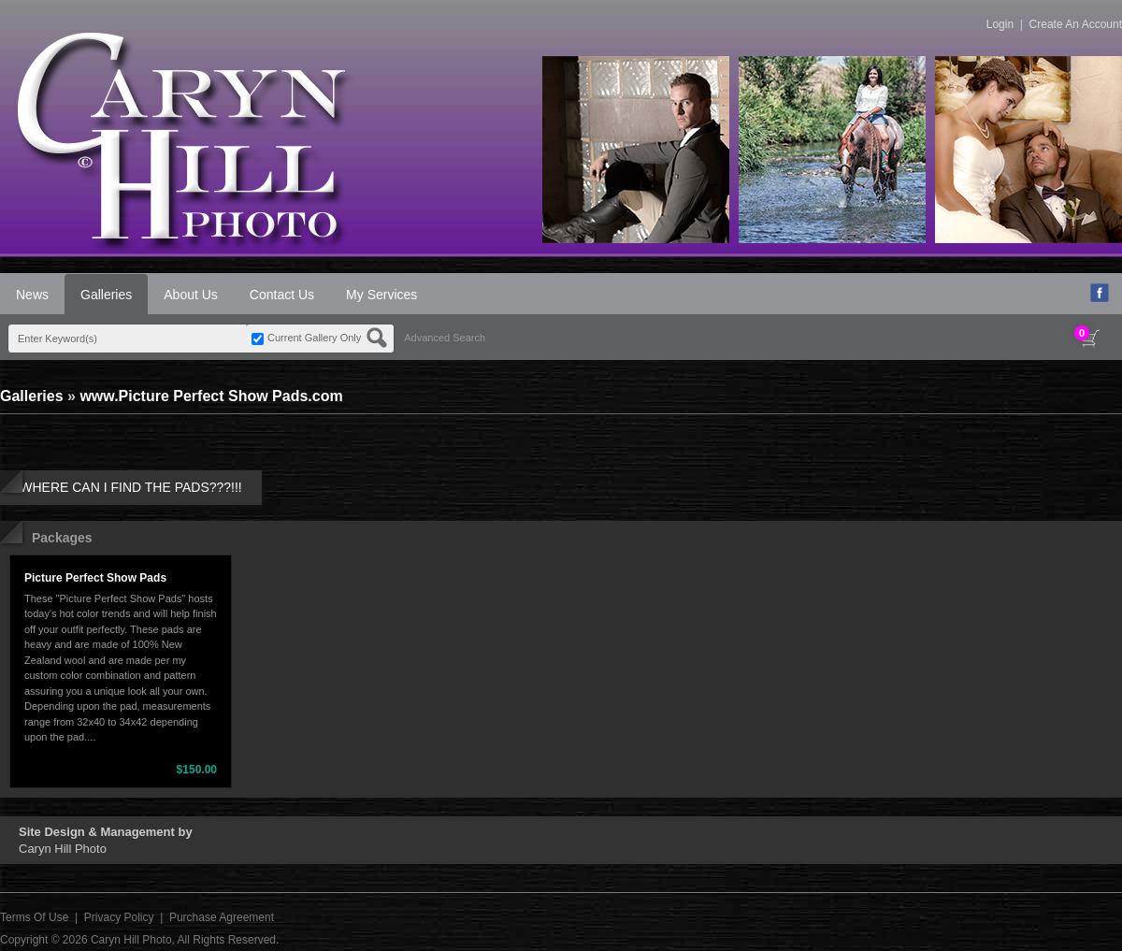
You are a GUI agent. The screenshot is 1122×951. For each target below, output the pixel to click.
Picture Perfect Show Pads (95, 577)
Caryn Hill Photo (131, 939)
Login (1000, 24)
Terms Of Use (34, 917)
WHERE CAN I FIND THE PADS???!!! (131, 487)
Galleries (106, 294)
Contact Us (282, 294)
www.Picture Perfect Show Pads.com (210, 396)
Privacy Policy (119, 917)
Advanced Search (444, 337)
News (32, 294)
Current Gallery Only (314, 337)
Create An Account (1075, 24)
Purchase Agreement (221, 917)
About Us (191, 294)
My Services (381, 294)
